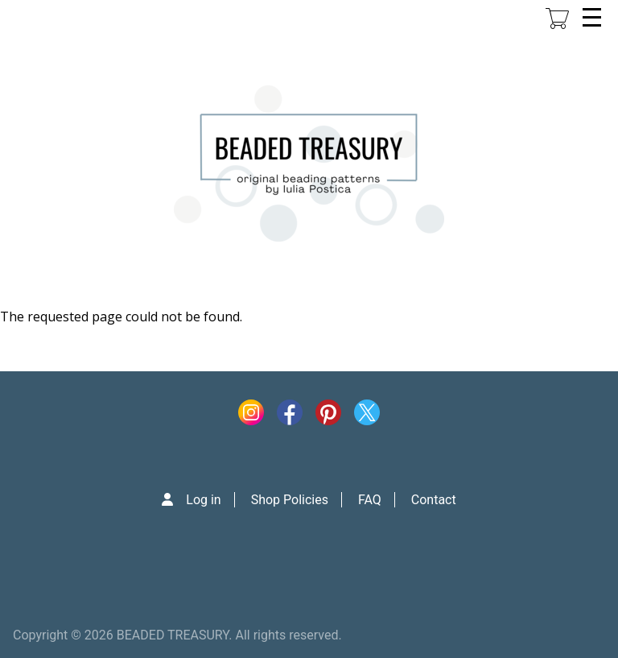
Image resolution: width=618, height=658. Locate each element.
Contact (433, 499)
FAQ (369, 499)
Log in (203, 499)
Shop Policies (289, 499)
